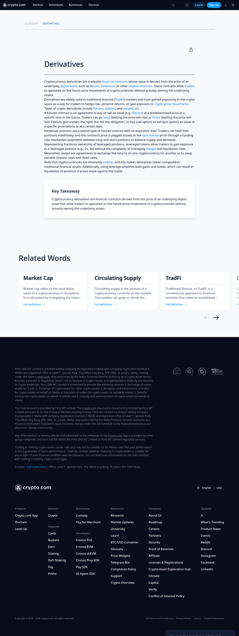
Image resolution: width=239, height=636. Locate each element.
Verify (153, 589)
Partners (155, 535)
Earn (51, 547)
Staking (53, 553)
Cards (52, 533)
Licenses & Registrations (166, 562)
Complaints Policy (123, 569)
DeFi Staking (57, 560)
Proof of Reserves (161, 549)
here (63, 459)
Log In (199, 5)
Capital (154, 582)
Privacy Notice (183, 618)
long (107, 117)
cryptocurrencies (140, 86)
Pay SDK (82, 567)
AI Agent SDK (85, 574)
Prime (52, 574)
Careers (154, 529)
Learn (115, 535)
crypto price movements (171, 104)
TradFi (119, 99)
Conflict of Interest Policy (166, 596)
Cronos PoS (84, 540)
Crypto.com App (26, 515)
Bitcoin (95, 86)
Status (197, 618)
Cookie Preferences (214, 618)
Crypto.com (42, 376)
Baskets (53, 540)
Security (154, 542)
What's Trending (212, 522)
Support (116, 576)
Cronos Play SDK (87, 560)
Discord (206, 549)
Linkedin (207, 569)
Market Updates (122, 522)
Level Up (21, 529)
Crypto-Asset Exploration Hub (170, 569)
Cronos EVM (84, 547)
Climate (154, 576)
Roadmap (155, 522)
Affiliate (154, 556)
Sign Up (214, 5)
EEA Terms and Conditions (159, 618)
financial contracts (115, 82)
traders (190, 86)
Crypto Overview (122, 582)
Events (205, 535)
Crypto (53, 515)
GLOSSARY (32, 23)
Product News (211, 529)
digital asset (68, 86)
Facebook (208, 562)
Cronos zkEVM (86, 553)
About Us (155, 515)
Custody (82, 515)
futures (98, 108)
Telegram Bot (120, 562)
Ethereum (108, 86)
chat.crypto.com (36, 467)
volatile (108, 162)
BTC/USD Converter (124, 542)
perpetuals (130, 108)
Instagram (208, 556)
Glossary (117, 549)
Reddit (205, 542)
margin (151, 149)
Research (117, 515)
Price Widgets (120, 556)
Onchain (21, 522)
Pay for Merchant (88, 522)
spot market (150, 135)
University (118, 529)
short (156, 117)
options (110, 108)
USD (219, 488)
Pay (50, 567)
